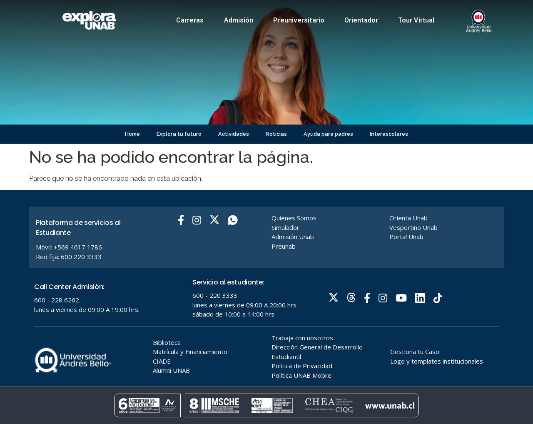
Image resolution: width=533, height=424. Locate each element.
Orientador (361, 20)
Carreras (190, 20)
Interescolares (389, 134)
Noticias (276, 134)
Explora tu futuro (179, 134)
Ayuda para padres (328, 134)
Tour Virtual (416, 20)
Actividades (233, 134)
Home (132, 134)
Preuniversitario (298, 20)
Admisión (239, 20)
